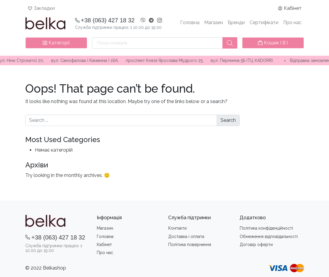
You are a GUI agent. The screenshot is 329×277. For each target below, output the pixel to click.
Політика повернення (189, 244)
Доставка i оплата (186, 236)
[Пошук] (229, 43)
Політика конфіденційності (266, 228)
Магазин (213, 22)
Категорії (56, 43)
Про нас (292, 22)
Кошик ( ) (273, 43)
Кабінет (293, 8)
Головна (189, 22)
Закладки (44, 8)
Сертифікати (264, 22)
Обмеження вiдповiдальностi (269, 236)
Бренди (236, 22)
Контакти (177, 228)
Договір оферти (256, 244)
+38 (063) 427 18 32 (108, 20)
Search (228, 120)
